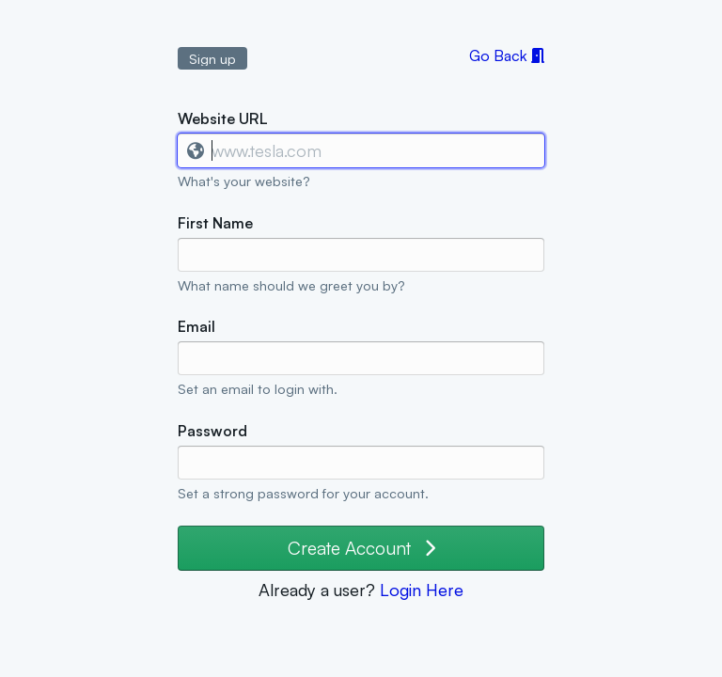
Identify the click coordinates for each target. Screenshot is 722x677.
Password (212, 431)
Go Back (506, 55)
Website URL (223, 119)
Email (196, 327)
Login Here (421, 589)
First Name (215, 223)
